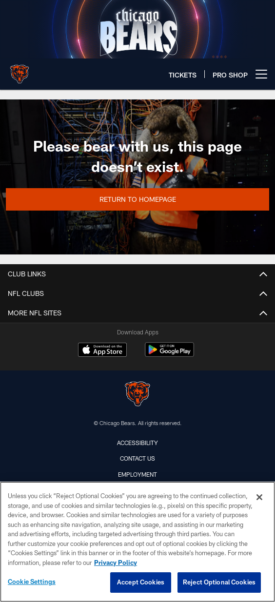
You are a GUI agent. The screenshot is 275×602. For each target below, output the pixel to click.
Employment (137, 474)
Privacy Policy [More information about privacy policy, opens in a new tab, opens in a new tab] (115, 562)
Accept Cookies (140, 582)
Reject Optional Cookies (219, 582)
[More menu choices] (261, 74)
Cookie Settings (32, 581)
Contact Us (137, 458)
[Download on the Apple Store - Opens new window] (102, 351)
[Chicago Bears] (137, 395)
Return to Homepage (137, 199)
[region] (137, 542)
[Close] (259, 497)
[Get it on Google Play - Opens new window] (169, 355)
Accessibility (137, 442)
